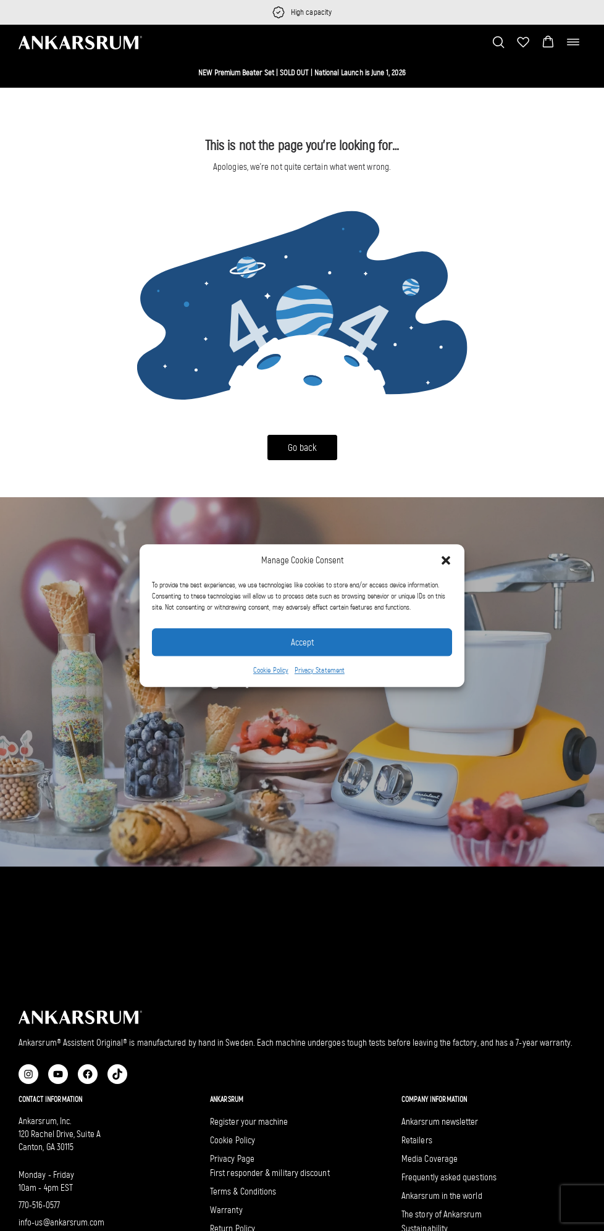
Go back (302, 447)
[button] (446, 560)
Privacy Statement (320, 670)
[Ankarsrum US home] (80, 42)
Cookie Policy (270, 670)
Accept (302, 642)
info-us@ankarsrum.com (62, 1222)
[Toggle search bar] (498, 42)
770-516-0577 (39, 1205)
